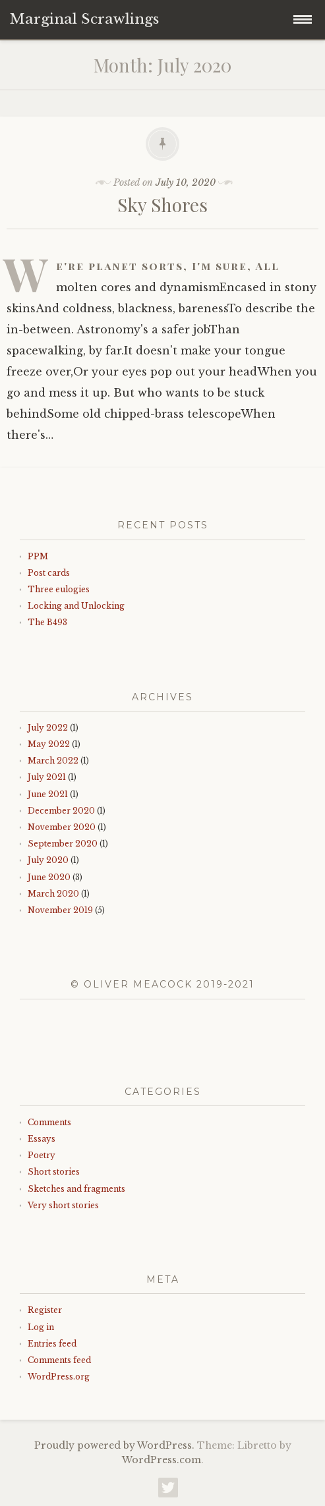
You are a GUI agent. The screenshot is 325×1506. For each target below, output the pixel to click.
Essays (41, 1139)
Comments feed (59, 1360)
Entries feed (52, 1344)
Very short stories (63, 1205)
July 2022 (48, 728)
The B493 (47, 622)
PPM (38, 556)
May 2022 (49, 744)
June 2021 (48, 794)
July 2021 (47, 777)
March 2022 (53, 761)
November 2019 (60, 910)
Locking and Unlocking (76, 606)
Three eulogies (59, 589)
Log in (41, 1327)
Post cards (49, 573)
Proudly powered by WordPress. (114, 1445)
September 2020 (63, 844)
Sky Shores (162, 204)
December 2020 (61, 811)
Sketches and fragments (76, 1189)
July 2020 (48, 860)
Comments (49, 1122)
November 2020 (62, 827)
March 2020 (53, 894)
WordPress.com (161, 1460)
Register (45, 1310)
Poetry (41, 1155)
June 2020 (49, 877)
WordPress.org (59, 1376)
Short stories (54, 1172)
